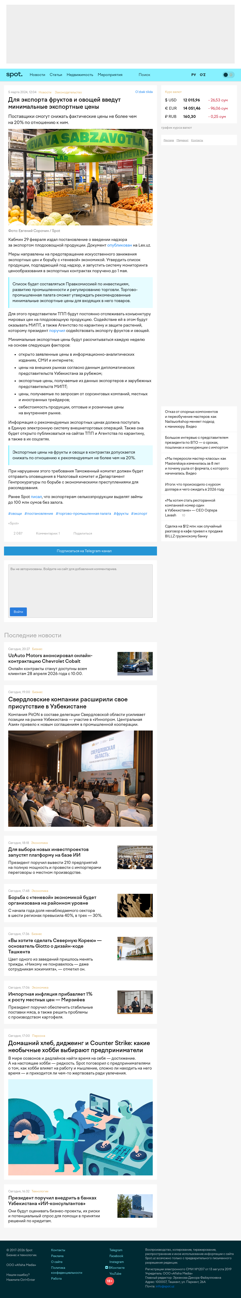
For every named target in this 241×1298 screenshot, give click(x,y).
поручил (57, 330)
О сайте (56, 1262)
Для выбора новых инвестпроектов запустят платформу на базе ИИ (48, 852)
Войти (18, 612)
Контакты (197, 140)
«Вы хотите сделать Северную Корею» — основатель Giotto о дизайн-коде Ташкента (55, 946)
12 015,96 (191, 100)
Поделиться (80, 533)
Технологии (40, 1191)
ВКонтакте (115, 1268)
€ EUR (171, 108)
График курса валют (178, 128)
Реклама (169, 140)
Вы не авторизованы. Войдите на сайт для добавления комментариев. (80, 585)
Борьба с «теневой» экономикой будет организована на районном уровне (52, 900)
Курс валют (173, 92)
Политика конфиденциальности (66, 1270)
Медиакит (183, 140)
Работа (56, 1278)
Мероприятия (110, 74)
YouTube (113, 1273)
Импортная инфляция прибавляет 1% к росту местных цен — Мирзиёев (50, 996)
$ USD (171, 100)
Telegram (113, 1250)
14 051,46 (192, 108)
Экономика (39, 843)
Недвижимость (80, 74)
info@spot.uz (165, 1286)
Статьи (56, 74)
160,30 (189, 116)
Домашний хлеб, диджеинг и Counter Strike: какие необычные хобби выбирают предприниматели (79, 1046)
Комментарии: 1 (45, 533)
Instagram (114, 1262)
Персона (38, 1036)
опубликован (119, 245)
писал (36, 496)
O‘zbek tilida (144, 92)
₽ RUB (171, 116)
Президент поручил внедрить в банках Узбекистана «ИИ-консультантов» (52, 1200)
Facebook (114, 1256)
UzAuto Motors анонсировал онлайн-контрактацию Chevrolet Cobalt (50, 658)
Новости (37, 74)
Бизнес (37, 649)
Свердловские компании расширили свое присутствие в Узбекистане (68, 703)
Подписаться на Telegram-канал (81, 551)
